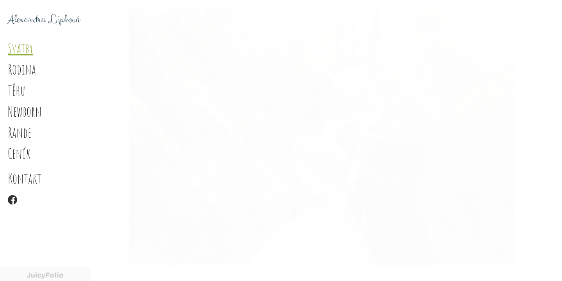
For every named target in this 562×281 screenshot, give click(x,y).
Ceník (19, 153)
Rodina (22, 69)
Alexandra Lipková (44, 19)
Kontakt (24, 178)
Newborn (25, 111)
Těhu (16, 90)
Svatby (20, 48)
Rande (19, 132)
